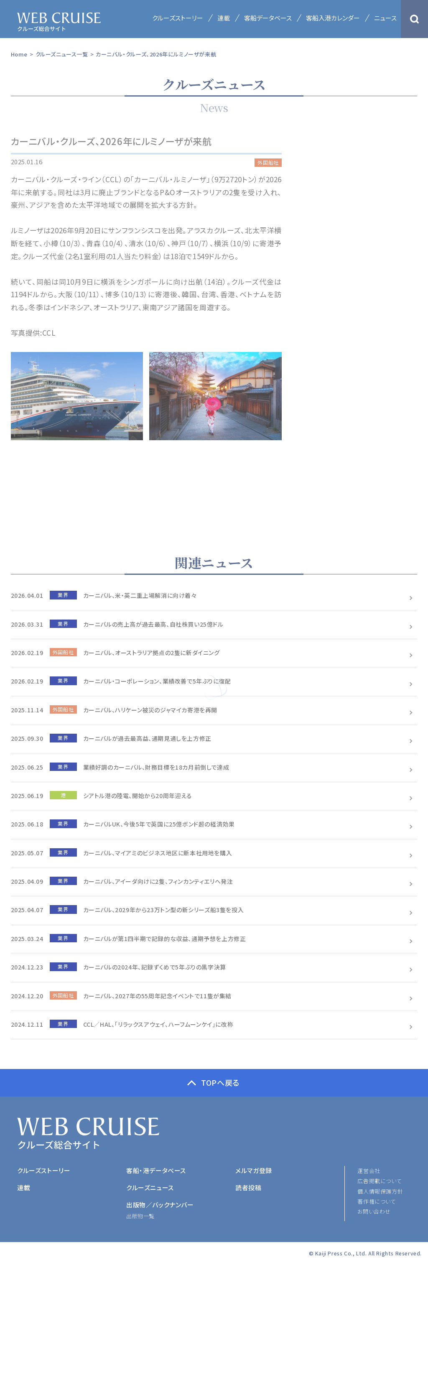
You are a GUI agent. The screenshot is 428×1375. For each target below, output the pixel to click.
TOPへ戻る (220, 1082)
